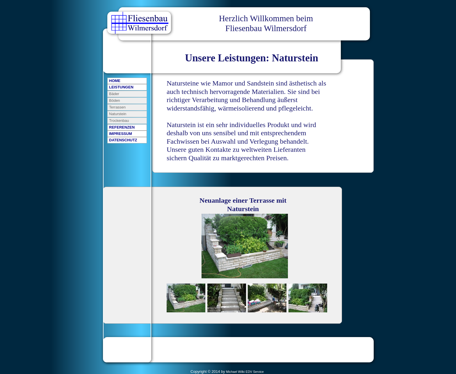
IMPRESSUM (120, 133)
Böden (114, 100)
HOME (114, 81)
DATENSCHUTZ (123, 140)
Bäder (114, 94)
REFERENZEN (122, 127)
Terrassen (117, 107)
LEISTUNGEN (121, 87)
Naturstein (117, 114)
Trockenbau (119, 120)
